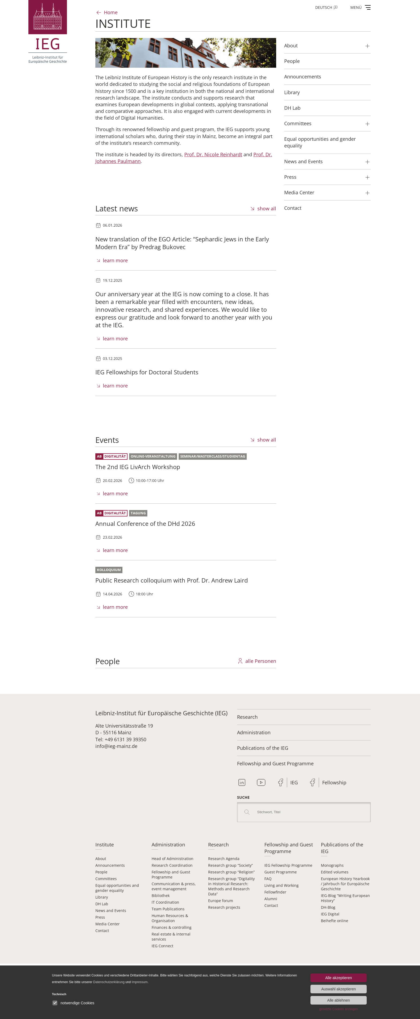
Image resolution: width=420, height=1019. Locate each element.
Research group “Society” (230, 865)
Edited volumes (334, 871)
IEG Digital (330, 914)
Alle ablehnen (338, 1000)
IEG (294, 782)
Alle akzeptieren (338, 978)
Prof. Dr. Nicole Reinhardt (213, 154)
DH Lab (101, 903)
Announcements (110, 865)
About (100, 858)
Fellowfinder (275, 892)
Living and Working (281, 885)
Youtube (261, 782)
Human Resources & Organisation (170, 918)
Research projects (224, 907)
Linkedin (242, 782)
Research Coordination (172, 865)
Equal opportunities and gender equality (117, 888)
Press (100, 917)
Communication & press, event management (174, 886)
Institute (104, 844)
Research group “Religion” (231, 871)
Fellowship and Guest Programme (275, 763)
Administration (254, 732)
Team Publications (168, 908)
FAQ (268, 878)
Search (247, 812)
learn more (115, 260)
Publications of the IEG (262, 748)
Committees (106, 878)
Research (247, 717)
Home (111, 12)
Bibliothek (161, 895)
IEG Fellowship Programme (288, 865)
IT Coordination (165, 902)
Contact (102, 930)
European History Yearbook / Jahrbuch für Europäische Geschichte (345, 883)
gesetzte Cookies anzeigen (338, 1009)
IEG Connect (162, 945)
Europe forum (220, 900)
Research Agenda (223, 858)
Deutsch (323, 7)
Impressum (140, 982)
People (101, 871)
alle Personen (260, 661)
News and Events (110, 910)
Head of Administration (172, 858)
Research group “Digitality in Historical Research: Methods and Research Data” (231, 886)
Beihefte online (334, 920)
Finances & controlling (172, 927)
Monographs (332, 865)
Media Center (107, 923)
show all (266, 208)
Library (101, 897)
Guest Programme (280, 871)
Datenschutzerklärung (109, 982)
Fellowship (334, 782)
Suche (243, 797)
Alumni (270, 898)
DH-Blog (328, 907)
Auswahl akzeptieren (338, 989)
